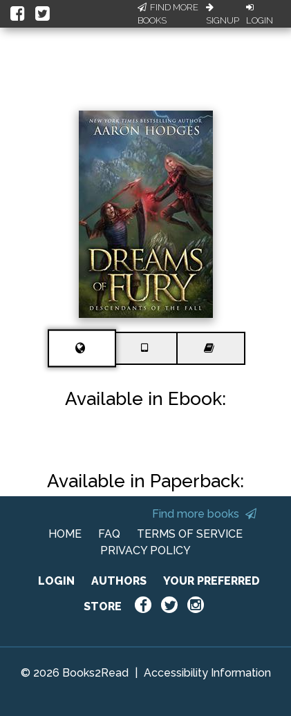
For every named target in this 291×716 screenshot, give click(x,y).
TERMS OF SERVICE (190, 533)
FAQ (109, 533)
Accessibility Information (207, 672)
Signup (222, 14)
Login (259, 14)
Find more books (204, 513)
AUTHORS (119, 580)
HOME (65, 533)
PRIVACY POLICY (145, 550)
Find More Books (168, 14)
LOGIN (56, 580)
